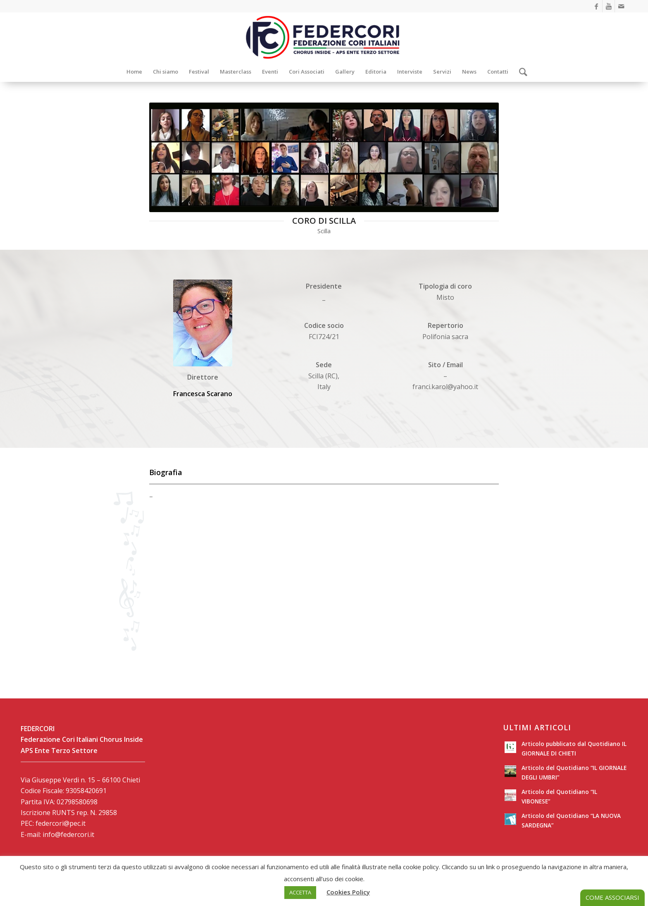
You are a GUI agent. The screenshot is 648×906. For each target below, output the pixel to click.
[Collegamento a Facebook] (596, 6)
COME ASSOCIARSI (612, 897)
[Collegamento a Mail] (621, 6)
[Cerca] (520, 71)
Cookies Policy (348, 892)
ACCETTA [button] (300, 892)
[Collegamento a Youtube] (609, 6)
